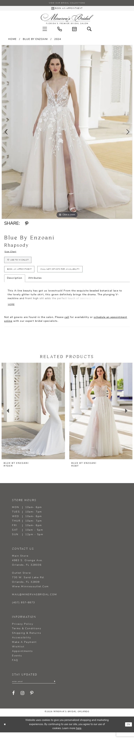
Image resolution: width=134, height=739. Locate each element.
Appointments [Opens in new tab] (22, 657)
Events (17, 662)
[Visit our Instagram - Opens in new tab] (22, 700)
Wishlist (18, 653)
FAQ (15, 666)
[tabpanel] (67, 133)
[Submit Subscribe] (54, 688)
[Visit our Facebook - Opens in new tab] (13, 700)
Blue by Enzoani (35, 40)
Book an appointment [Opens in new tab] (22, 274)
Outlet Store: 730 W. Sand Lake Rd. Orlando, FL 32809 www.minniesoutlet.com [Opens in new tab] (30, 586)
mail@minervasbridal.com (34, 600)
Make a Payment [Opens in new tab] (24, 648)
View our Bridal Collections (67, 3)
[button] (44, 30)
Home (12, 40)
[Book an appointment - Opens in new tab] (67, 9)
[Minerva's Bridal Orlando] (67, 20)
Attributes (35, 283)
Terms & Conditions (26, 634)
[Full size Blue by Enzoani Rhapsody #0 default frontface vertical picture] (67, 133)
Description (14, 283)
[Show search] (89, 30)
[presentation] (33, 417)
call (67, 323)
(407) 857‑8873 (23, 608)
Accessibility (21, 643)
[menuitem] (44, 30)
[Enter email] (34, 688)
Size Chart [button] (12, 253)
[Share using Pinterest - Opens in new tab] (27, 224)
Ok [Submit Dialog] (128, 731)
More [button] (12, 310)
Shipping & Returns (26, 639)
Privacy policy (22, 630)
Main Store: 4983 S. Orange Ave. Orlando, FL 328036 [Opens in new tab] (27, 566)
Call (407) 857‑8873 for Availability (71, 274)
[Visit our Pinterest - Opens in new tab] (32, 700)
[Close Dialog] (5, 731)
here (78, 735)
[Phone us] (59, 30)
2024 (57, 40)
